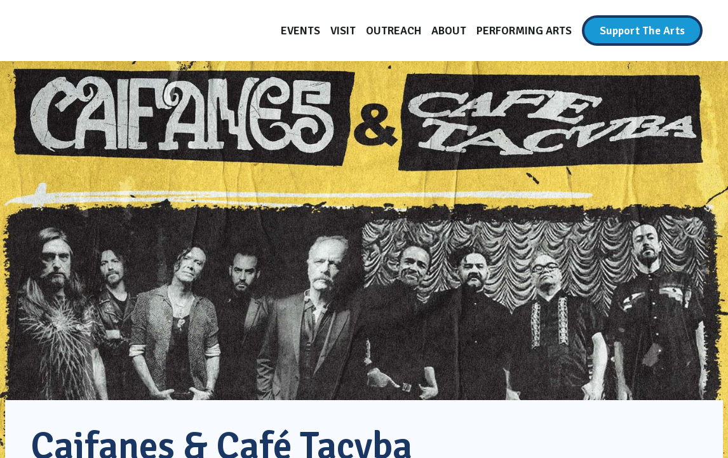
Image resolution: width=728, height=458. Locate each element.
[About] (448, 30)
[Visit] (343, 30)
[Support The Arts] (642, 30)
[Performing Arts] (524, 30)
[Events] (300, 30)
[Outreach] (393, 30)
